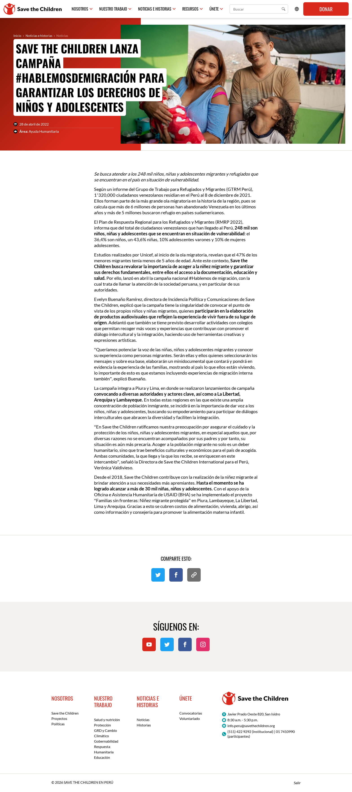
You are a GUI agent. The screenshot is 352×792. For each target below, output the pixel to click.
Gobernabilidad (106, 741)
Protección (102, 725)
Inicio (17, 36)
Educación (102, 757)
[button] (283, 9)
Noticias (62, 36)
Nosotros (80, 8)
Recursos (190, 8)
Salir (297, 783)
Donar (325, 9)
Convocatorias (190, 713)
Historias (144, 725)
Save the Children (65, 713)
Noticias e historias (154, 8)
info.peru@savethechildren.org (251, 726)
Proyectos (59, 718)
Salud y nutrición (107, 719)
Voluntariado (189, 718)
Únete (214, 8)
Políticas (58, 724)
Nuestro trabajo (113, 8)
